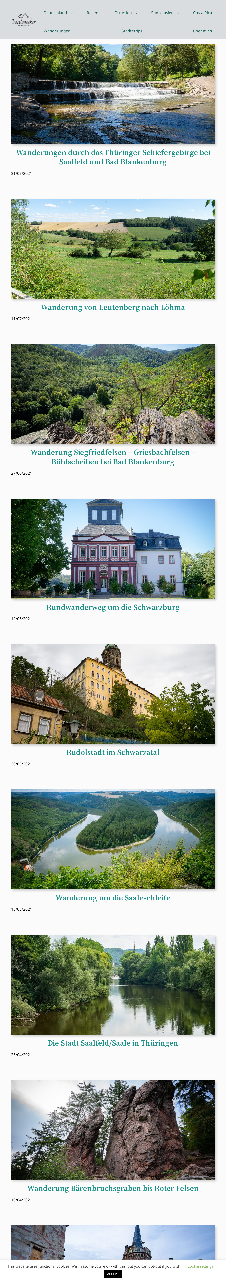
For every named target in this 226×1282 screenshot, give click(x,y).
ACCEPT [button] (113, 1274)
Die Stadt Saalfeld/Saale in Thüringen (113, 1043)
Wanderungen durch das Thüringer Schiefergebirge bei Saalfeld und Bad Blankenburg (113, 157)
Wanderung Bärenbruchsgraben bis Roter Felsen (113, 1188)
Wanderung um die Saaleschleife (113, 898)
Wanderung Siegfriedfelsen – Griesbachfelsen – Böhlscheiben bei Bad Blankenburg (113, 457)
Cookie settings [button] (201, 1266)
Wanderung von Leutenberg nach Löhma (113, 307)
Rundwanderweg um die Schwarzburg (113, 607)
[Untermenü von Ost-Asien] (137, 13)
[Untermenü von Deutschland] (72, 13)
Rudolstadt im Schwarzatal (113, 752)
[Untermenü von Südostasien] (178, 13)
